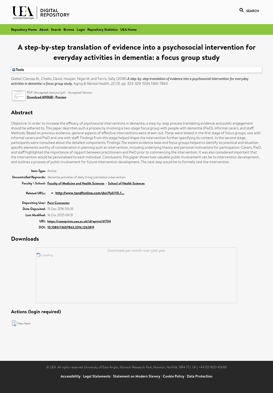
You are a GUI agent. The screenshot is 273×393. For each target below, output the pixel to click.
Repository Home (24, 29)
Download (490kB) (40, 97)
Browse (68, 29)
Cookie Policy (173, 376)
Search (56, 29)
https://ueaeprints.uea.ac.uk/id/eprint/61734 (79, 221)
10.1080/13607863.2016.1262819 (70, 227)
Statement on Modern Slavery (136, 376)
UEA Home (128, 29)
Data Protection (199, 376)
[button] (14, 323)
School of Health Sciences (126, 183)
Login (81, 29)
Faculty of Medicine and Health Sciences (75, 183)
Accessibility (70, 376)
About (44, 29)
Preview (60, 97)
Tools (18, 69)
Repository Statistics (102, 29)
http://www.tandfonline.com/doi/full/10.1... (89, 192)
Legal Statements (96, 376)
